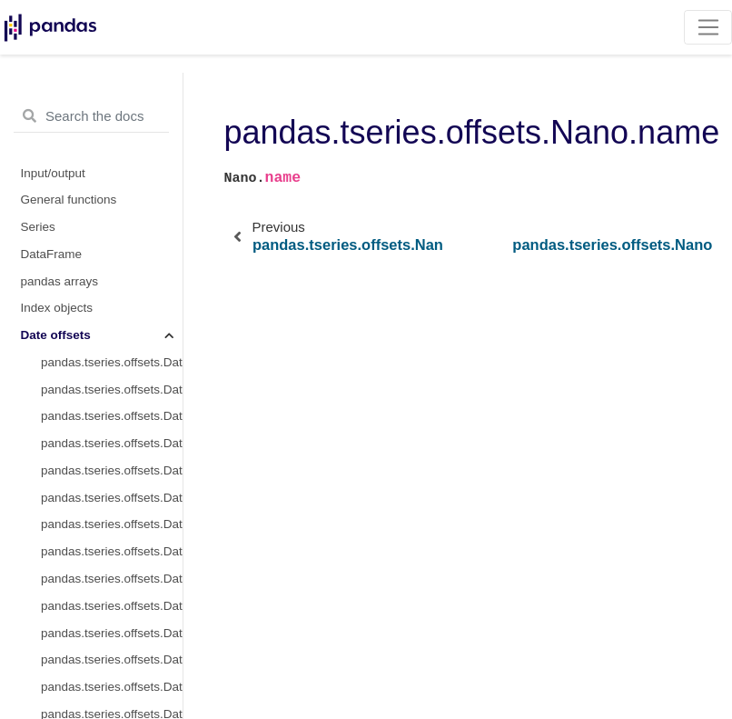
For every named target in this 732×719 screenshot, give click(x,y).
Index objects (57, 308)
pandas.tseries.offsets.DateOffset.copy (112, 687)
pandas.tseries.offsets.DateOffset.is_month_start (112, 578)
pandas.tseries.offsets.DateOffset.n (112, 551)
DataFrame (52, 254)
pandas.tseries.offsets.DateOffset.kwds (112, 416)
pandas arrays (60, 281)
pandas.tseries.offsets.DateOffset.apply (112, 633)
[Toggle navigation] (708, 27)
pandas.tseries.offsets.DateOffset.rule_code (112, 524)
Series (38, 227)
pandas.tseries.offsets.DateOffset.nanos (112, 470)
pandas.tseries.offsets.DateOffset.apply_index (112, 659)
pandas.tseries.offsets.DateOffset (112, 362)
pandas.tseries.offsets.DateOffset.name (112, 443)
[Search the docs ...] (91, 116)
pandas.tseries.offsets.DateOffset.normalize (112, 497)
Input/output (53, 173)
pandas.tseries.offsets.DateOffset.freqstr (112, 389)
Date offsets (56, 335)
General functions (69, 199)
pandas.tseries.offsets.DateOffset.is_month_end (112, 606)
